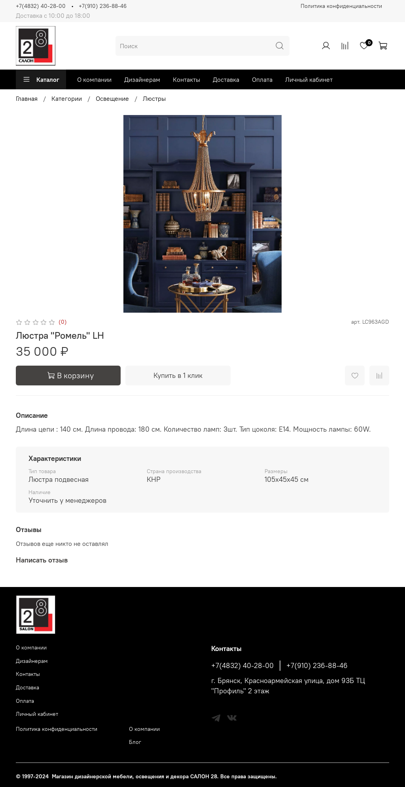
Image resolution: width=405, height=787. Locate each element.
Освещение (112, 98)
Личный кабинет (309, 79)
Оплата (262, 79)
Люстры (154, 98)
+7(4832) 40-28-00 (41, 5)
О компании (94, 79)
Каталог (41, 79)
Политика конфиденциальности (341, 5)
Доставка (226, 79)
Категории (66, 98)
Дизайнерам (142, 79)
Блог (135, 741)
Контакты (186, 79)
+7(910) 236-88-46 (103, 5)
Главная (27, 98)
